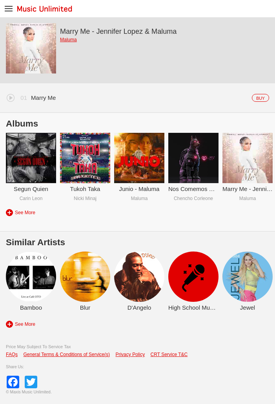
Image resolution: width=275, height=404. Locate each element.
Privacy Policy (130, 354)
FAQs (12, 354)
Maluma (68, 39)
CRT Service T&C (169, 354)
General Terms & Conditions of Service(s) (66, 354)
